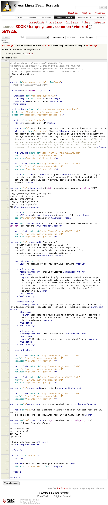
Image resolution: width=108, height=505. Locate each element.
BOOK (20, 26)
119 (7, 391)
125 (7, 407)
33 (7, 150)
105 (7, 353)
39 (7, 167)
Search (100, 17)
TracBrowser (62, 489)
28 (7, 137)
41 (7, 172)
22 (7, 121)
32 (7, 148)
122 (7, 399)
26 (7, 131)
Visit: (23, 37)
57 (7, 216)
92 (7, 318)
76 (7, 270)
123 (7, 402)
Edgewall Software (31, 502)
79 (7, 278)
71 (7, 256)
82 (7, 286)
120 (7, 394)
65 (7, 240)
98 (7, 334)
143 (7, 459)
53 (7, 205)
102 (7, 345)
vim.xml (81, 26)
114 (7, 378)
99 (7, 337)
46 (7, 186)
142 (7, 456)
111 (7, 369)
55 (7, 210)
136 (7, 440)
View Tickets (84, 17)
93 (7, 321)
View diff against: (93, 37)
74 (7, 264)
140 (7, 450)
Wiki (20, 17)
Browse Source (64, 17)
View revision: (59, 37)
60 (7, 224)
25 (7, 129)
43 (7, 178)
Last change (7, 45)
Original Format (62, 496)
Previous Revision (37, 22)
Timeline (32, 17)
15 (7, 102)
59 (7, 221)
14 (7, 99)
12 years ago (91, 45)
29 (7, 140)
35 (7, 156)
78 (7, 275)
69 (7, 251)
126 (7, 410)
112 (7, 372)
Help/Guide (73, 13)
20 (7, 115)
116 (7, 383)
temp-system (40, 26)
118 (7, 388)
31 (7, 145)
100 (7, 340)
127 (7, 415)
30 (7, 142)
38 (7, 164)
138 (7, 445)
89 (7, 305)
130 (7, 423)
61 (7, 229)
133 (7, 432)
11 (7, 91)
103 (7, 348)
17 (7, 107)
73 (7, 261)
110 (7, 367)
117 (7, 386)
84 (7, 291)
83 (7, 289)
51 (7, 199)
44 (7, 180)
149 (7, 475)
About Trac (86, 13)
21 (7, 118)
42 (7, 175)
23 (7, 123)
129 (7, 421)
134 (7, 434)
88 (7, 302)
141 (7, 453)
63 (7, 234)
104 (7, 350)
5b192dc (9, 31)
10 (7, 88)
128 (7, 418)
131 (7, 426)
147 (7, 470)
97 (7, 331)
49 (7, 194)
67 (7, 245)
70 (7, 253)
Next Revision (72, 22)
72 (7, 259)
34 (7, 153)
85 (7, 294)
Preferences (99, 13)
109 (7, 364)
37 (7, 161)
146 (7, 467)
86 (7, 297)
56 (7, 213)
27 (7, 134)
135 (7, 437)
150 (7, 478)
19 (7, 112)
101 (7, 342)
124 (7, 405)
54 (7, 207)
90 (7, 312)
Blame (87, 22)
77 (7, 272)
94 (7, 323)
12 (7, 93)
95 (7, 326)
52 (7, 202)
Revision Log (99, 22)
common (63, 26)
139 (7, 448)
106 (7, 356)
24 (7, 126)
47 (7, 188)
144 (7, 461)
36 (7, 159)
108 (7, 361)
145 (7, 464)
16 (7, 104)
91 (7, 315)
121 (7, 397)
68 (7, 248)
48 (7, 191)
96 (7, 329)
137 (7, 442)
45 (7, 183)
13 (7, 96)
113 (7, 375)
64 (7, 237)
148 (7, 472)
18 (7, 110)
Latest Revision (55, 22)
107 (7, 359)
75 (7, 267)
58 (7, 218)
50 (7, 197)
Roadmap (46, 17)
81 (7, 283)
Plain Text (42, 496)
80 (7, 280)
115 (7, 380)
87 (7, 299)
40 (7, 169)
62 (7, 232)
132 (7, 429)
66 (7, 242)
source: (8, 26)
